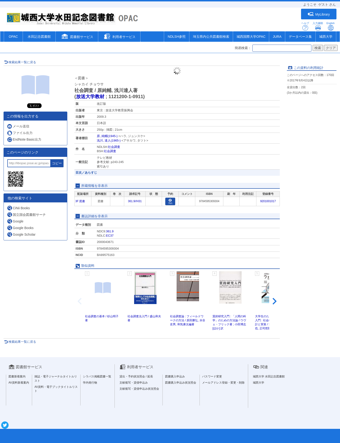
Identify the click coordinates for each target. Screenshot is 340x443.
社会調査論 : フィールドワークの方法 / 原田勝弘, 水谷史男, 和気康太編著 (187, 320)
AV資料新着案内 (18, 382)
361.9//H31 (135, 201)
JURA (277, 36)
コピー (57, 163)
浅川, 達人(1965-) (109, 140)
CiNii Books (18, 207)
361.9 (110, 231)
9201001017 (268, 201)
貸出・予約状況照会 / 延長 (136, 376)
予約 (170, 202)
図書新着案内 (17, 376)
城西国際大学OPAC (251, 36)
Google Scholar (21, 234)
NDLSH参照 (176, 36)
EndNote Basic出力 (24, 139)
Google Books (20, 227)
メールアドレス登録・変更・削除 (223, 382)
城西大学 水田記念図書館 (269, 376)
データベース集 (300, 36)
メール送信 (18, 126)
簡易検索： (243, 48)
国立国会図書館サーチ (26, 214)
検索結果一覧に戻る (20, 62)
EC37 (110, 235)
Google (15, 221)
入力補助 (318, 26)
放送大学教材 (90, 96)
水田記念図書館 (39, 36)
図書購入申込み (175, 376)
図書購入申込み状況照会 (180, 382)
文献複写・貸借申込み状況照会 (139, 388)
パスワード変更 (212, 376)
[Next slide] (274, 301)
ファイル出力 (20, 132)
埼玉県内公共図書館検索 (211, 36)
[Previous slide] (80, 301)
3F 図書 (80, 201)
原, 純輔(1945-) (107, 136)
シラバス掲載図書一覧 (97, 376)
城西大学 (325, 36)
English (331, 26)
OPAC (13, 36)
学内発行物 (90, 382)
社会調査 (114, 147)
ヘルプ (305, 26)
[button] (77, 37)
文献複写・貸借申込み (133, 382)
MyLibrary (319, 14)
